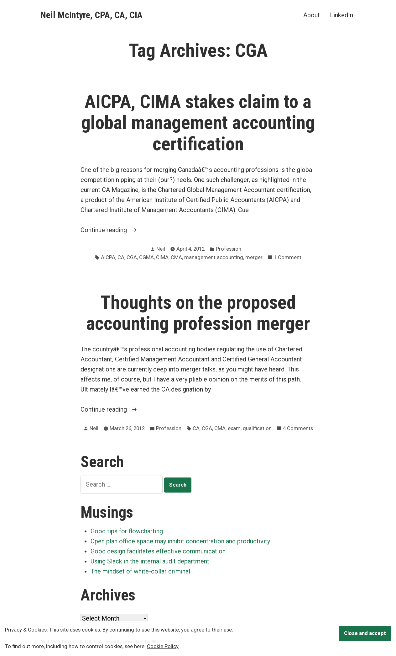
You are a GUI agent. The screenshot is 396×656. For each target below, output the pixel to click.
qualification (257, 428)
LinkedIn (341, 15)
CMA (176, 257)
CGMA (146, 257)
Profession (228, 249)
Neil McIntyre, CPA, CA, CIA (91, 15)
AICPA (108, 257)
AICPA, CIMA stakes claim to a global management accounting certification (198, 123)
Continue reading (122, 230)
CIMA (162, 257)
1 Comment (287, 257)
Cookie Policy (163, 646)
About (311, 15)
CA (120, 257)
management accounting (213, 257)
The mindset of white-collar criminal (140, 571)
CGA (132, 257)
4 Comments (298, 428)
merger (254, 257)
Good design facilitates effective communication (158, 551)
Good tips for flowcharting (127, 531)
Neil (160, 249)
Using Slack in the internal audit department (150, 561)
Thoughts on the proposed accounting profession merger (198, 312)
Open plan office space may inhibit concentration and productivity (180, 541)
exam (234, 428)
